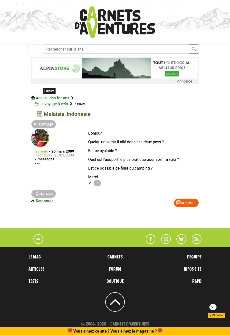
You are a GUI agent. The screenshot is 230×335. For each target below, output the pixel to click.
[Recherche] (116, 49)
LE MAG (35, 257)
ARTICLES (36, 269)
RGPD (196, 281)
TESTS (33, 281)
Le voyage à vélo (53, 104)
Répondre (186, 202)
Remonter (44, 201)
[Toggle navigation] (35, 49)
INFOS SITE (192, 269)
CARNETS (115, 257)
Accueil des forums (52, 98)
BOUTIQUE (115, 281)
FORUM (115, 269)
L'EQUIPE (194, 257)
